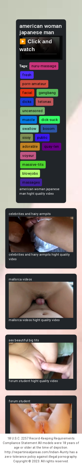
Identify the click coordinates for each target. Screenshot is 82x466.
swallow (29, 128)
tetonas (44, 101)
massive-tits (33, 164)
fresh (26, 75)
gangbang (47, 93)
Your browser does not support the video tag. (41, 234)
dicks (26, 101)
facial (27, 93)
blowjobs (30, 173)
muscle (28, 119)
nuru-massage (43, 66)
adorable (30, 146)
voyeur (28, 155)
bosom (49, 128)
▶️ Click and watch (35, 45)
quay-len (51, 146)
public (42, 137)
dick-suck (49, 119)
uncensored (32, 111)
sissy (26, 137)
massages (31, 182)
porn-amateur (34, 84)
